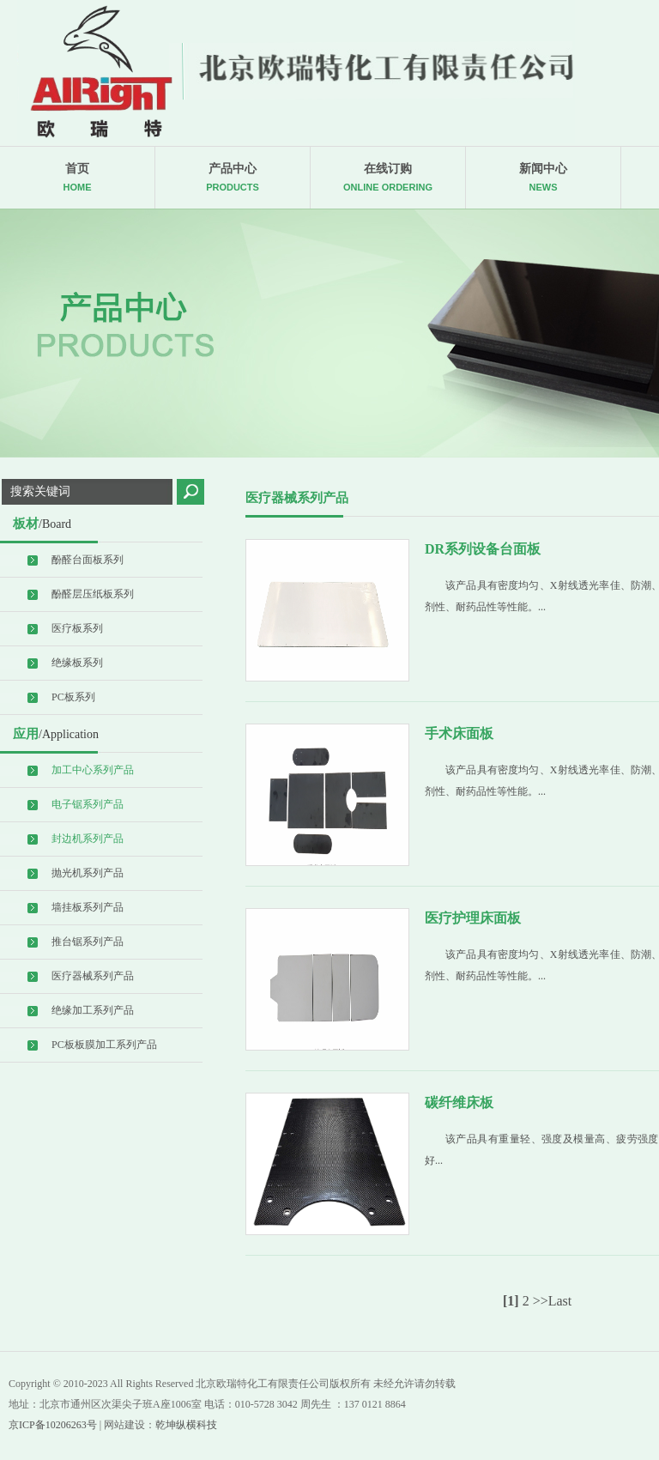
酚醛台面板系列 (87, 560)
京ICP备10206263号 (53, 1425)
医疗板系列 (77, 628)
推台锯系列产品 (87, 942)
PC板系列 (73, 697)
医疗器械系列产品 (92, 976)
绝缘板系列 (77, 663)
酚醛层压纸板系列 (92, 594)
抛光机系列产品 (87, 873)
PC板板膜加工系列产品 (104, 1045)
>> (540, 1300)
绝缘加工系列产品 (92, 1010)
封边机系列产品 (87, 839)
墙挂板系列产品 (87, 907)
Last (560, 1300)
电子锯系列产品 (87, 804)
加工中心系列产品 (92, 770)
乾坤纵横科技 (186, 1425)
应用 (56, 734)
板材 (42, 523)
